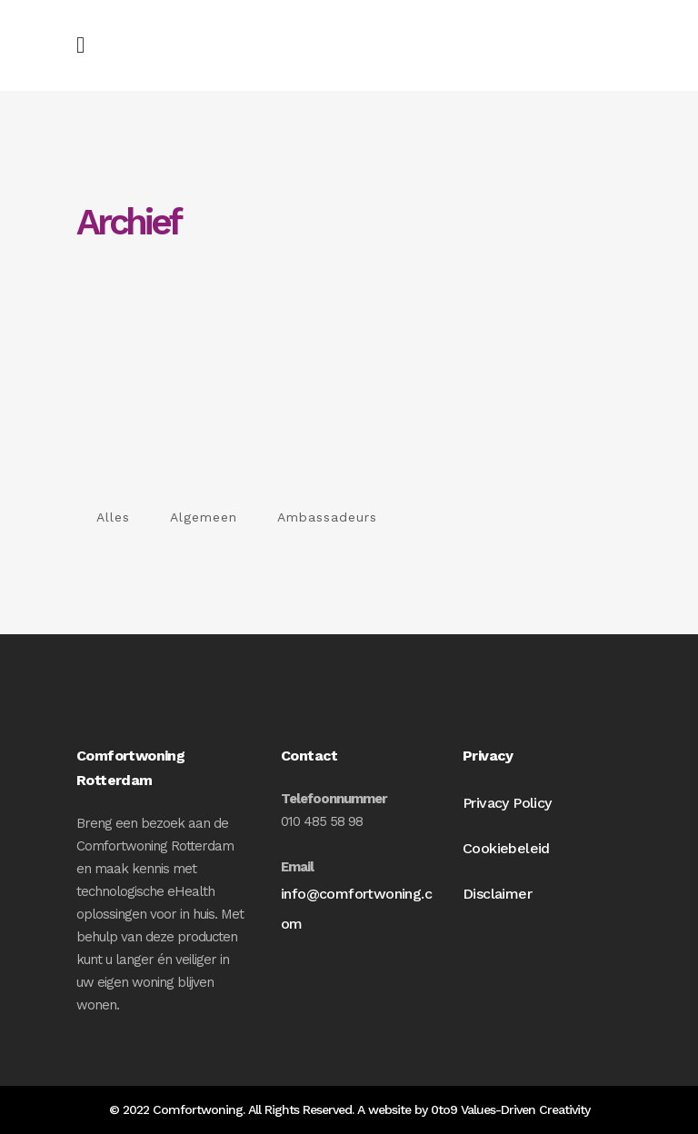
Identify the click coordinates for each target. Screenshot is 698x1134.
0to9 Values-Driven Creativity (510, 1109)
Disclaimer (497, 893)
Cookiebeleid (506, 848)
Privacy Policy (507, 802)
